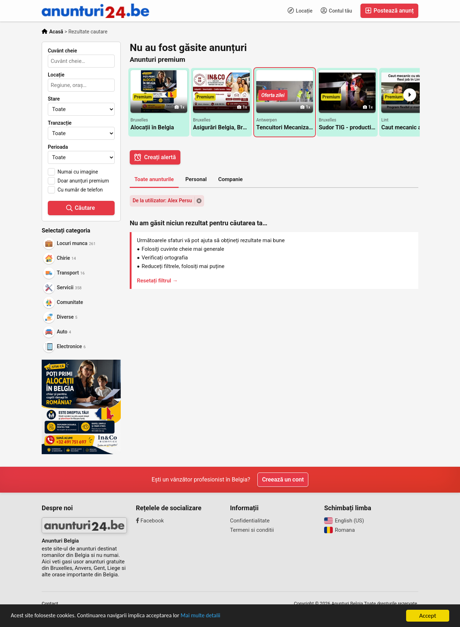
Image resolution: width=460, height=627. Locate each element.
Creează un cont (283, 479)
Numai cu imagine (78, 172)
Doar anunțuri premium (83, 181)
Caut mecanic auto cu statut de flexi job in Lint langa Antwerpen (409, 127)
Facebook (150, 520)
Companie (230, 179)
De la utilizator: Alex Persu (162, 200)
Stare (54, 99)
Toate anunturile (154, 179)
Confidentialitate (250, 520)
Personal (196, 179)
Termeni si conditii (252, 530)
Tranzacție (60, 123)
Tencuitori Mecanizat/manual (284, 127)
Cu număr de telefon (80, 190)
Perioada (58, 147)
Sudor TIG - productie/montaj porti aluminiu (347, 127)
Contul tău (336, 10)
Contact (50, 603)
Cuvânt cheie (62, 51)
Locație (300, 10)
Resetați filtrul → (157, 280)
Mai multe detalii (212, 617)
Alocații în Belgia (152, 127)
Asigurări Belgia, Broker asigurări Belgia (221, 127)
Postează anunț (389, 10)
